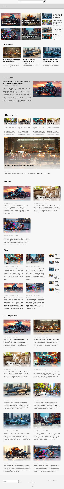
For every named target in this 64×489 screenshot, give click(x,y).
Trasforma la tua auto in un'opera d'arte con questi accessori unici (10, 36)
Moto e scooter (32, 482)
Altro (32, 486)
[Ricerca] (30, 1)
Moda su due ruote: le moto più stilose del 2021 (31, 22)
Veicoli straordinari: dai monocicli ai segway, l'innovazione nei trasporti (57, 38)
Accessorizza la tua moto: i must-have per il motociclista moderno (10, 22)
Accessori (32, 484)
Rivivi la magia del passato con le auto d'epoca (11, 61)
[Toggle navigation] (4, 6)
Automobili (32, 480)
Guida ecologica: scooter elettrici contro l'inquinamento (57, 23)
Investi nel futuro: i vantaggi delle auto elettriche (58, 29)
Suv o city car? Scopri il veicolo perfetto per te (29, 36)
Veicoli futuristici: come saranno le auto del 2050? (57, 15)
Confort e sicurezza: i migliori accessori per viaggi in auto (54, 124)
